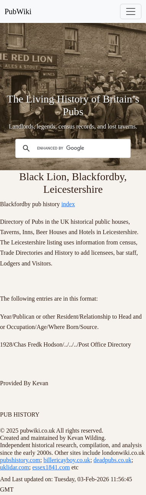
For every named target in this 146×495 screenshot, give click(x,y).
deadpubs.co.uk (113, 460)
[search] (72, 148)
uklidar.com (14, 467)
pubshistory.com (20, 460)
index (68, 204)
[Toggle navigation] (130, 11)
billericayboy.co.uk (67, 460)
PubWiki (18, 11)
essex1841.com (51, 467)
